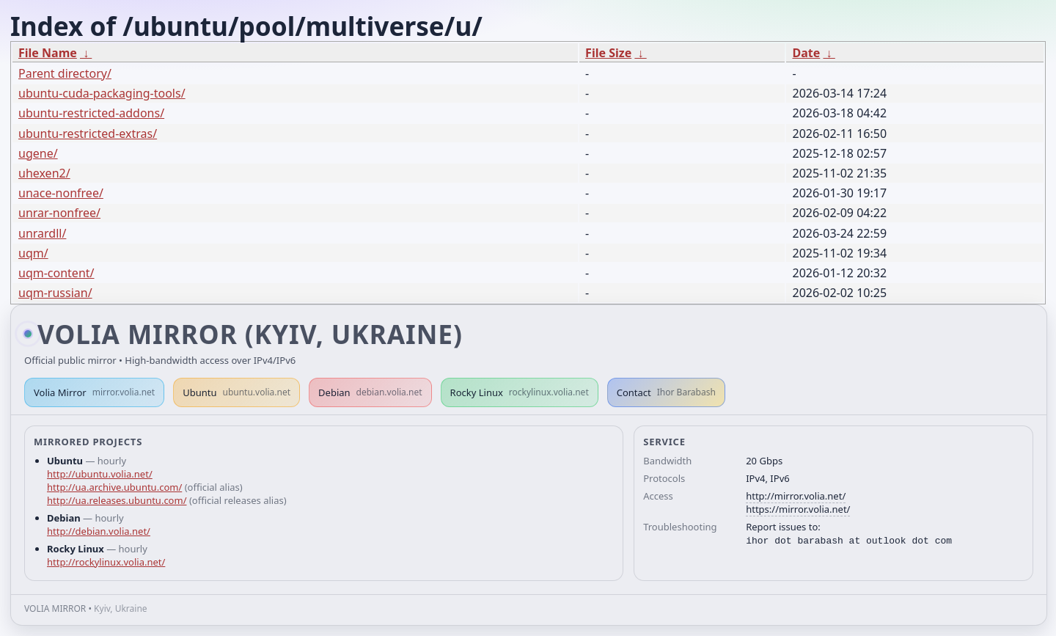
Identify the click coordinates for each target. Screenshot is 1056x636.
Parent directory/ (64, 73)
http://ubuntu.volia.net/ (100, 473)
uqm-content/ (56, 273)
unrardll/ (42, 233)
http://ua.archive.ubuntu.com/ (114, 487)
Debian (370, 392)
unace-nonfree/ (60, 193)
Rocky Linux (519, 392)
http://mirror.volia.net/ (796, 495)
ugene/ (38, 153)
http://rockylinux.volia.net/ (106, 562)
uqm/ (33, 253)
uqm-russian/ (55, 293)
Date (806, 53)
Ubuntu (236, 392)
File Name (47, 53)
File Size (608, 53)
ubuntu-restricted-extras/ (87, 133)
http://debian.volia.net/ (98, 531)
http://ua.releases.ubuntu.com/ (116, 500)
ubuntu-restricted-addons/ (91, 113)
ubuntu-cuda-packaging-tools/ (102, 93)
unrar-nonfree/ (59, 213)
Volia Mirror (94, 392)
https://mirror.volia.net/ (798, 509)
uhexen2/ (44, 173)
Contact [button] (666, 392)
